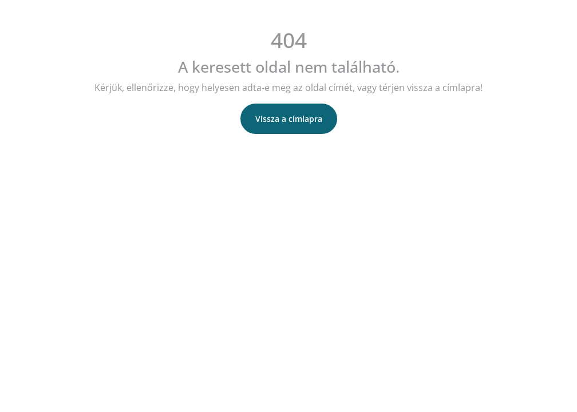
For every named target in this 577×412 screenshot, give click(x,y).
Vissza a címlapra (288, 118)
